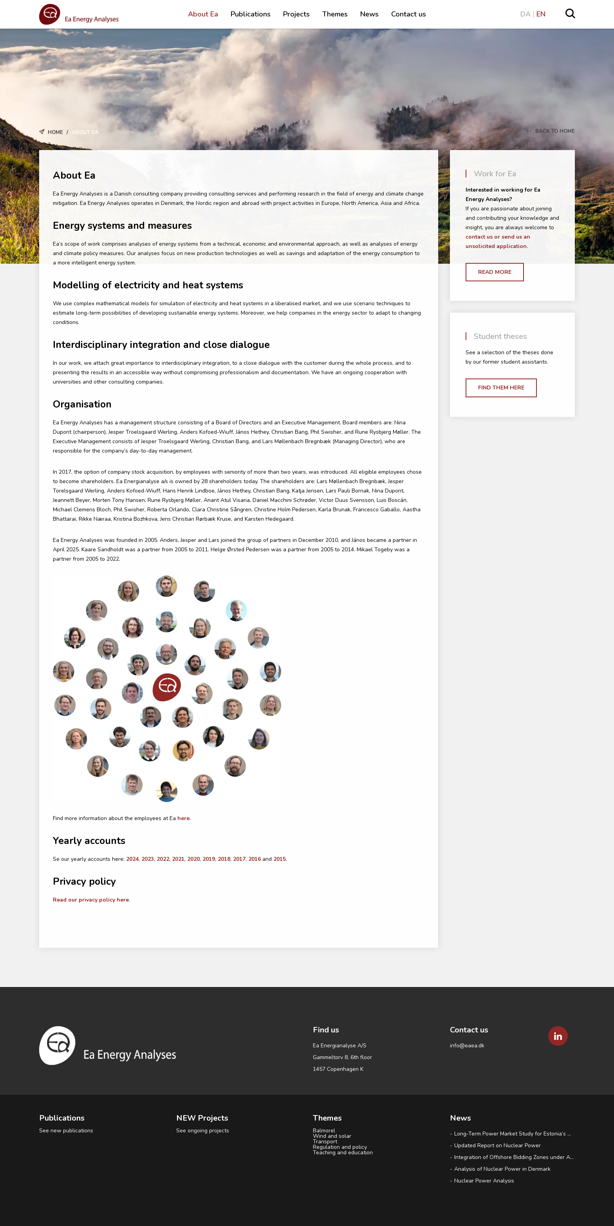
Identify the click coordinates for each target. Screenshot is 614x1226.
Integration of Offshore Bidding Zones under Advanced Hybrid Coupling (514, 1157)
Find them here (501, 387)
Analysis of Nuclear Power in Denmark (503, 1169)
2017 (239, 859)
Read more (494, 272)
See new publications (66, 1131)
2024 (132, 859)
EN (540, 14)
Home (55, 132)
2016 (255, 859)
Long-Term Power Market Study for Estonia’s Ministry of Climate (514, 1133)
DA (525, 14)
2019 (208, 859)
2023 (147, 859)
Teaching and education (343, 1152)
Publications (251, 14)
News (369, 14)
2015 (279, 859)
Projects (296, 14)
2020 (193, 859)
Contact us (408, 14)
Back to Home (550, 131)
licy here (117, 900)
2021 (178, 859)
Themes (335, 14)
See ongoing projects (202, 1131)
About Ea (203, 14)
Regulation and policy (340, 1147)
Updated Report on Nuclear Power (497, 1145)
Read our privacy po (79, 900)
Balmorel (324, 1131)
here (183, 818)
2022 (163, 859)
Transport (325, 1142)
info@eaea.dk (467, 1045)
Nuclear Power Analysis (484, 1180)
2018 (224, 859)
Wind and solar (332, 1136)
